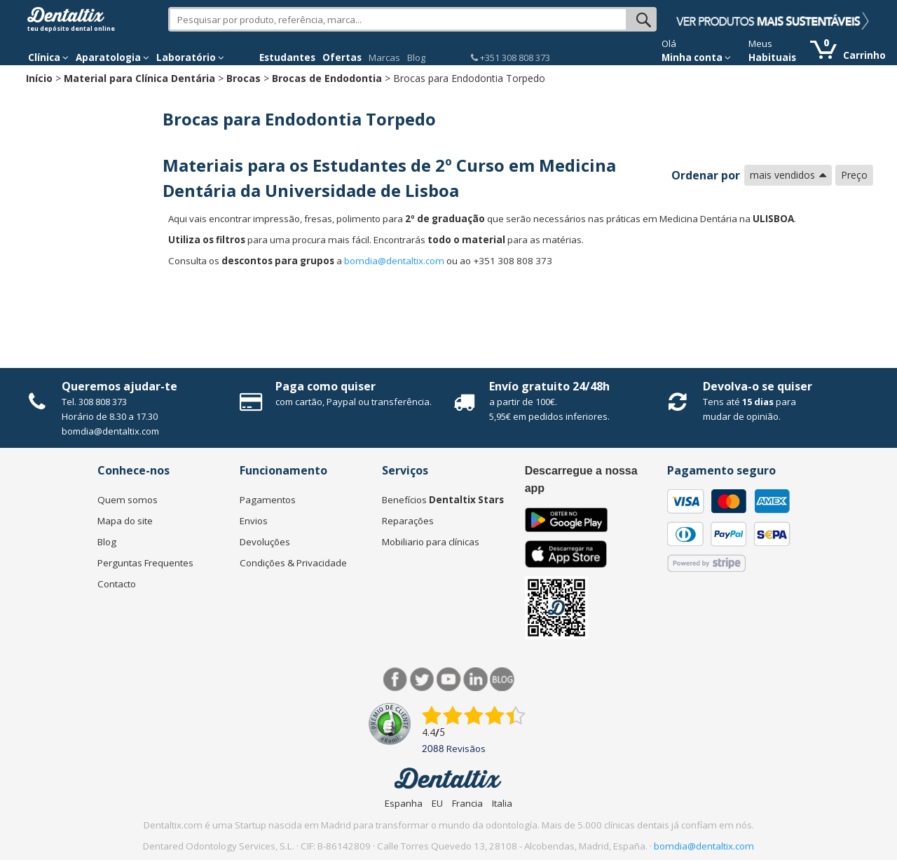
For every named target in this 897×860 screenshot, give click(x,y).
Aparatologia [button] (112, 57)
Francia (467, 803)
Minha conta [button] (696, 57)
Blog (416, 57)
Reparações (408, 520)
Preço (854, 175)
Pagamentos (268, 499)
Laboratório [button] (190, 57)
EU (437, 803)
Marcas (384, 57)
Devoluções (265, 541)
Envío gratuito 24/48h (549, 386)
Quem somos (127, 499)
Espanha (404, 803)
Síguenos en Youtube (449, 679)
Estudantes (287, 57)
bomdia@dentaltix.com (394, 260)
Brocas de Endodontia (327, 78)
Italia (502, 803)
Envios (254, 520)
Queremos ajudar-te (119, 386)
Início (39, 78)
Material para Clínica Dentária (139, 78)
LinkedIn (475, 679)
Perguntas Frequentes (145, 563)
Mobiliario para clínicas (430, 541)
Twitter (422, 679)
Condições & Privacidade (293, 563)
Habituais (772, 57)
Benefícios (443, 499)
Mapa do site (125, 520)
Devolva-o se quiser (757, 386)
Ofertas (342, 57)
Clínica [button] (48, 57)
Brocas (243, 78)
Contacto (116, 584)
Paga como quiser (325, 386)
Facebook (395, 679)
